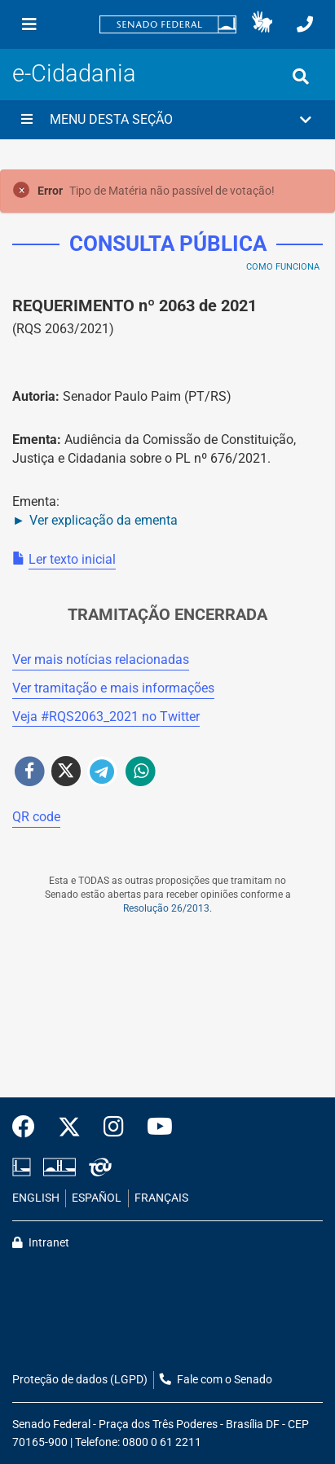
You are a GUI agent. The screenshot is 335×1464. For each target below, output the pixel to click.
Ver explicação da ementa (103, 520)
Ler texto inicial (72, 559)
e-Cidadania (74, 73)
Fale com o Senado (216, 1380)
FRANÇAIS (161, 1198)
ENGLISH (36, 1198)
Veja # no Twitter (106, 716)
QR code (36, 816)
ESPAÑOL (96, 1198)
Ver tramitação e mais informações (113, 688)
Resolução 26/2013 (166, 908)
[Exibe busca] (301, 76)
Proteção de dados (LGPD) (80, 1380)
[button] (262, 24)
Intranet (40, 1243)
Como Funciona (283, 267)
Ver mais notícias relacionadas (100, 659)
